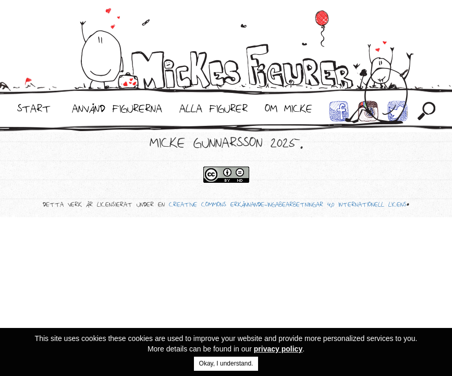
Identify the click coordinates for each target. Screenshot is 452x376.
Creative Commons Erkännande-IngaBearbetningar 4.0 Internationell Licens (288, 206)
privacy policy (278, 349)
